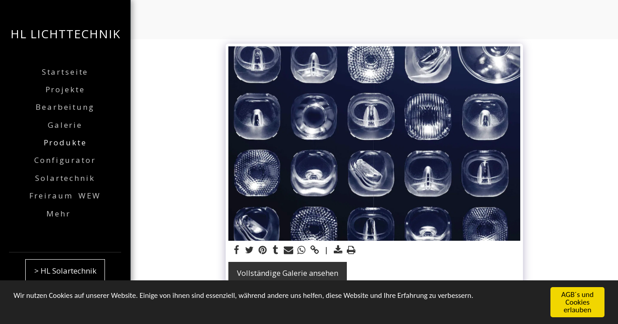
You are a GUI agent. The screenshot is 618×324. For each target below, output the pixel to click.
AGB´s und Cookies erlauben (577, 302)
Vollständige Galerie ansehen (287, 273)
